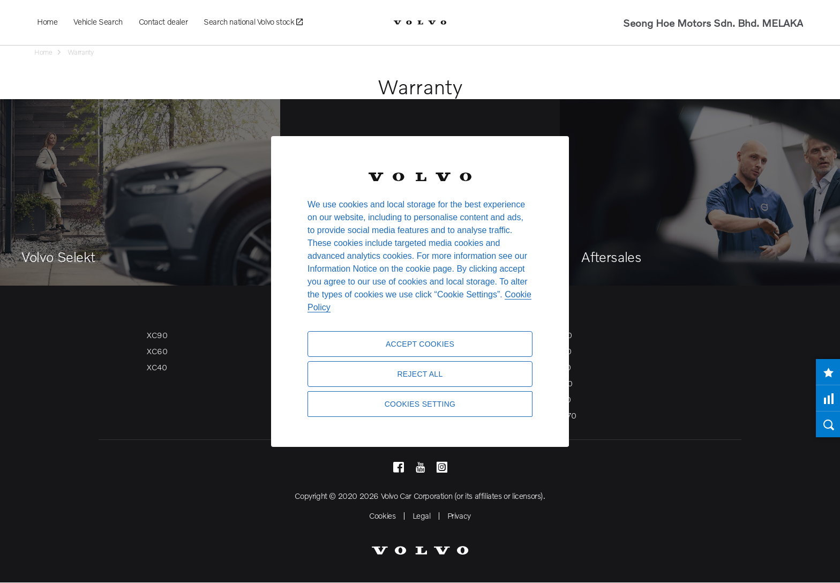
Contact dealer (163, 21)
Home (47, 21)
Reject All (419, 374)
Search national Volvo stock (253, 22)
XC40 (157, 367)
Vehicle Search (97, 21)
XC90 (157, 335)
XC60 (157, 351)
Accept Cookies (420, 344)
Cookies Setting (420, 404)
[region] (420, 291)
